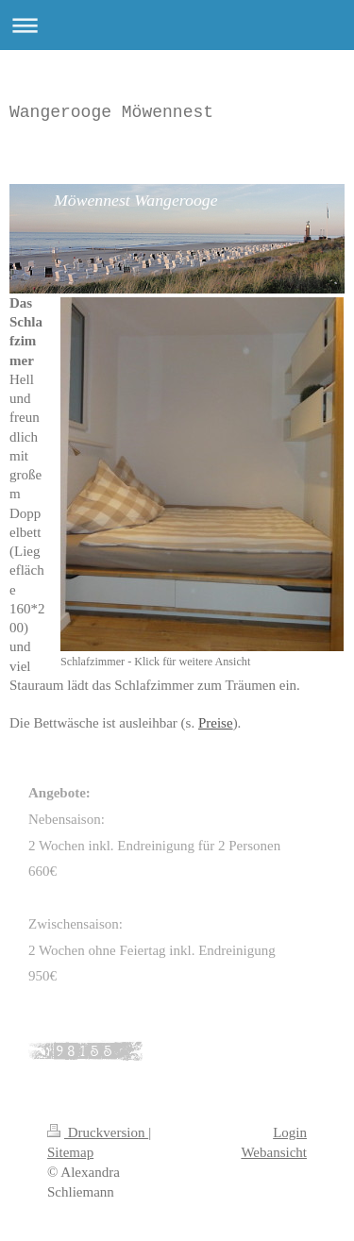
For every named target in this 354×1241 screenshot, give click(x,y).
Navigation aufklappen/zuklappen (177, 25)
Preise (215, 722)
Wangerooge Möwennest (111, 112)
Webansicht (274, 1152)
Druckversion (97, 1132)
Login (290, 1132)
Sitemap (70, 1152)
